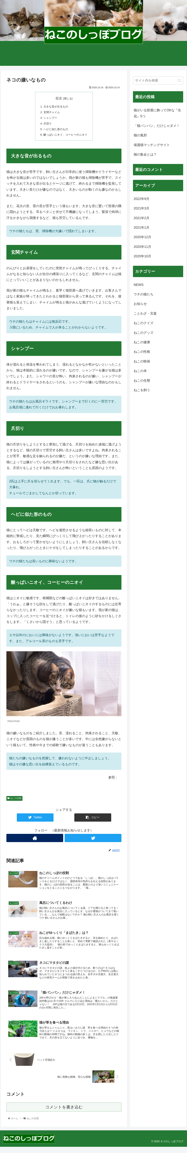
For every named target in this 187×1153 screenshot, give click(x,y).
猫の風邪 (140, 135)
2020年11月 (142, 247)
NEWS (139, 285)
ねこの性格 (142, 352)
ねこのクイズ (143, 323)
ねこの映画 (142, 361)
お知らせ (140, 304)
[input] (158, 80)
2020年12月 (142, 237)
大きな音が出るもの (55, 106)
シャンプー (49, 118)
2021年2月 (141, 218)
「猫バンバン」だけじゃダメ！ (157, 126)
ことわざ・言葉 (145, 313)
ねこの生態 (14, 800)
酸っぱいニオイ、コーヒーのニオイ (65, 136)
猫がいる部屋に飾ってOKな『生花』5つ (157, 113)
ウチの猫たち (143, 294)
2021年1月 (141, 227)
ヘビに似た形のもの (55, 130)
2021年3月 (141, 208)
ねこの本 (140, 371)
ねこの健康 (142, 342)
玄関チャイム (51, 112)
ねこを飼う (142, 390)
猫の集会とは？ (145, 154)
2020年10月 (142, 256)
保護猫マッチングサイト (152, 145)
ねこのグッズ (143, 332)
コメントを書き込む (64, 1113)
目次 (59, 98)
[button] (179, 80)
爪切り (46, 124)
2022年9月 (141, 199)
